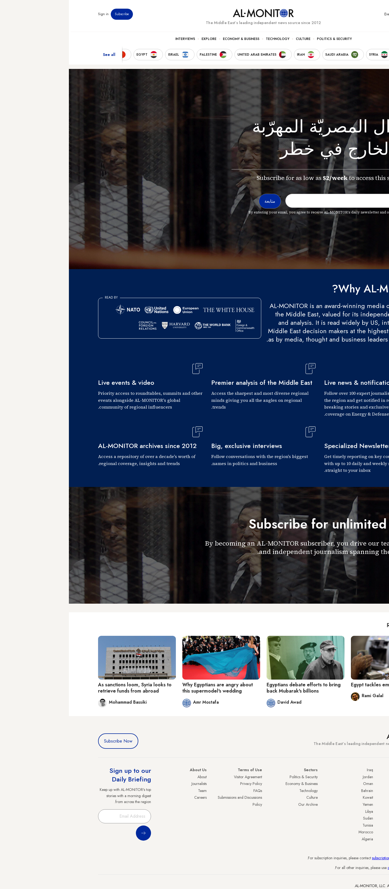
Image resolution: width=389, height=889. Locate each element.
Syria (356, 839)
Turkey (355, 777)
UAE (356, 797)
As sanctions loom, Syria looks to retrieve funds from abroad (66, 687)
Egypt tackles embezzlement (314, 684)
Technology (208, 40)
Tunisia (299, 825)
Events (320, 16)
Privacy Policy (182, 783)
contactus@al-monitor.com (339, 867)
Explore (140, 40)
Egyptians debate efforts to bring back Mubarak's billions (235, 687)
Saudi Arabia (350, 783)
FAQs (189, 790)
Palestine (353, 811)
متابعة (349, 567)
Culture (234, 40)
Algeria (298, 839)
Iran (357, 790)
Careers (131, 797)
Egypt (355, 818)
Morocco (297, 832)
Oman (299, 783)
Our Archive (239, 804)
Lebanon (353, 832)
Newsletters (338, 16)
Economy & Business (172, 40)
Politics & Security (265, 40)
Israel (356, 804)
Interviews (116, 40)
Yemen (299, 804)
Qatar (355, 825)
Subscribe (53, 16)
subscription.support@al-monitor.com (331, 858)
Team (133, 790)
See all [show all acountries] (40, 56)
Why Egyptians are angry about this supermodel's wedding (148, 687)
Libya (300, 811)
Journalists (130, 783)
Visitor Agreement (179, 777)
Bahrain (298, 790)
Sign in (34, 16)
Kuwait (299, 797)
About (133, 777)
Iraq (301, 770)
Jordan (299, 777)
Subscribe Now (49, 741)
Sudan (299, 818)
